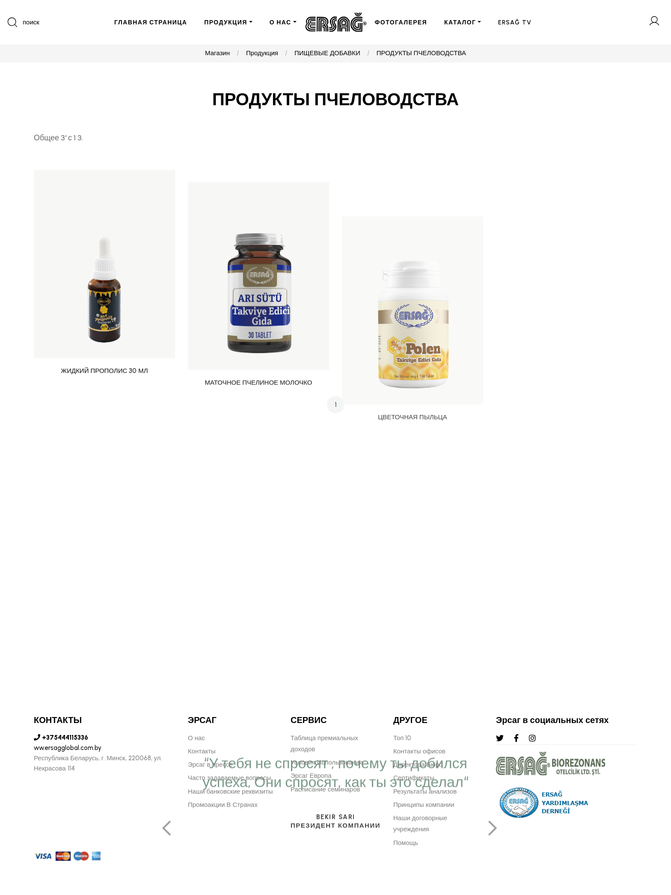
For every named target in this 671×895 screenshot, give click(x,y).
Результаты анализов (425, 791)
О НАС (280, 22)
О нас (196, 738)
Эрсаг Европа (311, 775)
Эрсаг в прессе (210, 764)
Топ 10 (402, 738)
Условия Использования (327, 762)
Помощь (405, 843)
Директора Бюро (417, 764)
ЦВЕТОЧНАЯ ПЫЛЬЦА (412, 554)
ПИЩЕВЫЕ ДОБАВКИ (327, 54)
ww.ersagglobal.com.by (67, 748)
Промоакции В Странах (223, 805)
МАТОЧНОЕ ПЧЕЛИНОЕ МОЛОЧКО (258, 469)
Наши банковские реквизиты (230, 791)
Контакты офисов (419, 751)
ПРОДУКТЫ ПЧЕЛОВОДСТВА (421, 54)
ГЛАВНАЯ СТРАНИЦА (150, 22)
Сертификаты (413, 778)
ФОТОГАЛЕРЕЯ (401, 22)
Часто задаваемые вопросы (229, 778)
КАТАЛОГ (460, 22)
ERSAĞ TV (514, 22)
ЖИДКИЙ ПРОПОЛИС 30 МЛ (104, 427)
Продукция (262, 54)
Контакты (202, 751)
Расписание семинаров (325, 789)
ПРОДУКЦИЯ (225, 22)
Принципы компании (423, 805)
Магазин (217, 54)
